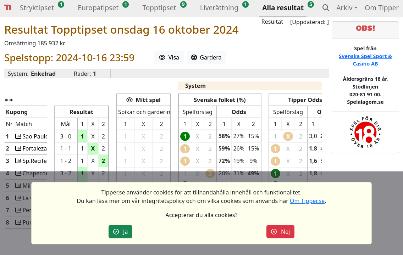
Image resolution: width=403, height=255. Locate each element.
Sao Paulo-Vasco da (47, 136)
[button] (37, 8)
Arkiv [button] (344, 7)
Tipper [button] (7, 7)
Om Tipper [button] (382, 7)
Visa (169, 57)
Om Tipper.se (307, 201)
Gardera (206, 57)
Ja (120, 232)
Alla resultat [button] (283, 7)
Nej (280, 232)
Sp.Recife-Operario (46, 161)
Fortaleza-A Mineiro (47, 148)
